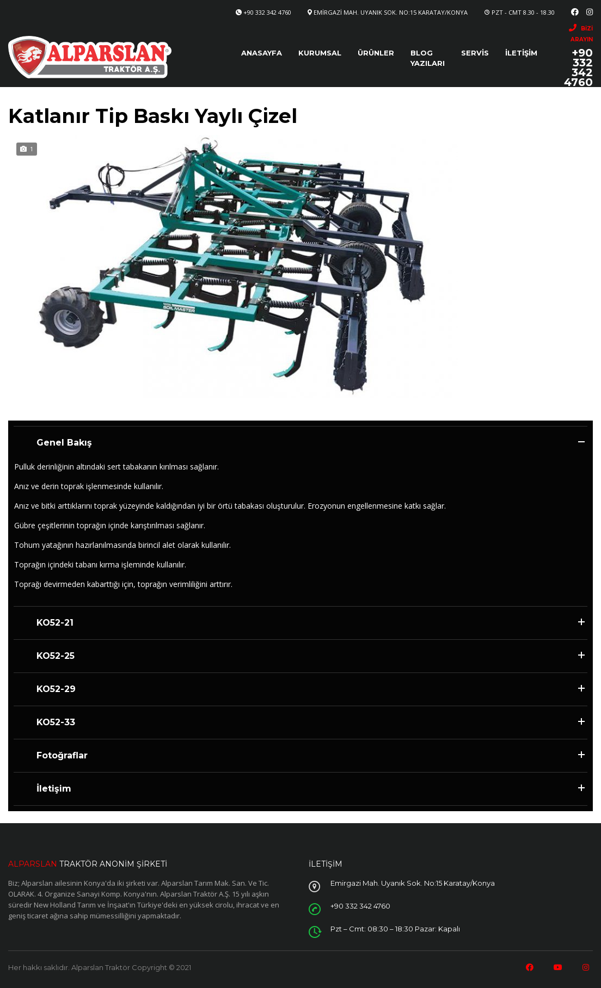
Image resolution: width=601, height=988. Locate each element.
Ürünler (376, 52)
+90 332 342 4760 (267, 12)
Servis (475, 52)
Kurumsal (319, 52)
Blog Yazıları (427, 57)
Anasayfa (261, 52)
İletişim (521, 52)
